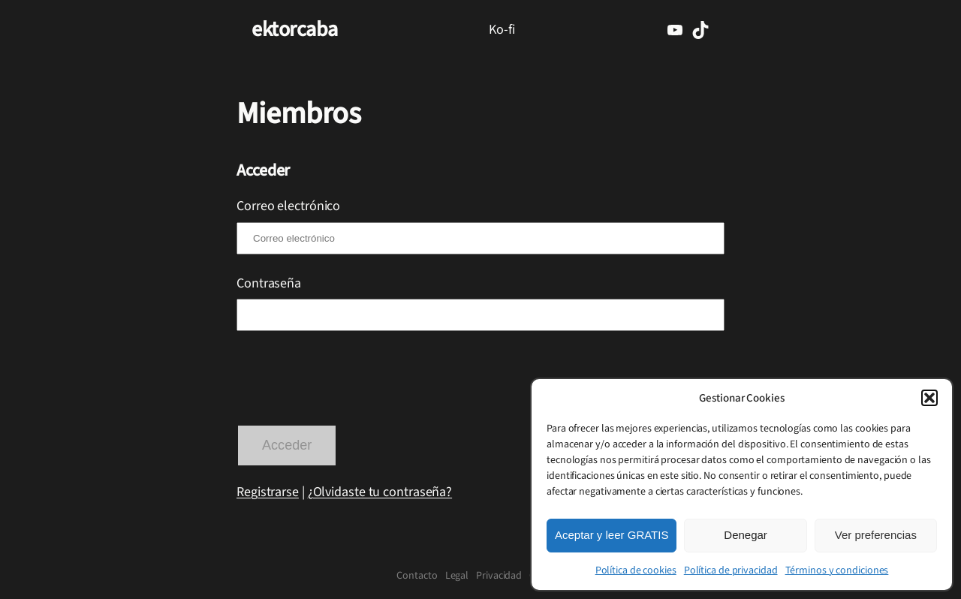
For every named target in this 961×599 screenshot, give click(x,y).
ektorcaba (295, 29)
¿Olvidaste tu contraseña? (380, 491)
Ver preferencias (876, 534)
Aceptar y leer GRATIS (611, 534)
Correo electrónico (288, 205)
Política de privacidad (731, 570)
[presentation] (350, 380)
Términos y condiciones (837, 570)
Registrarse (267, 491)
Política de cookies (635, 570)
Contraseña (268, 283)
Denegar (745, 534)
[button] (929, 397)
